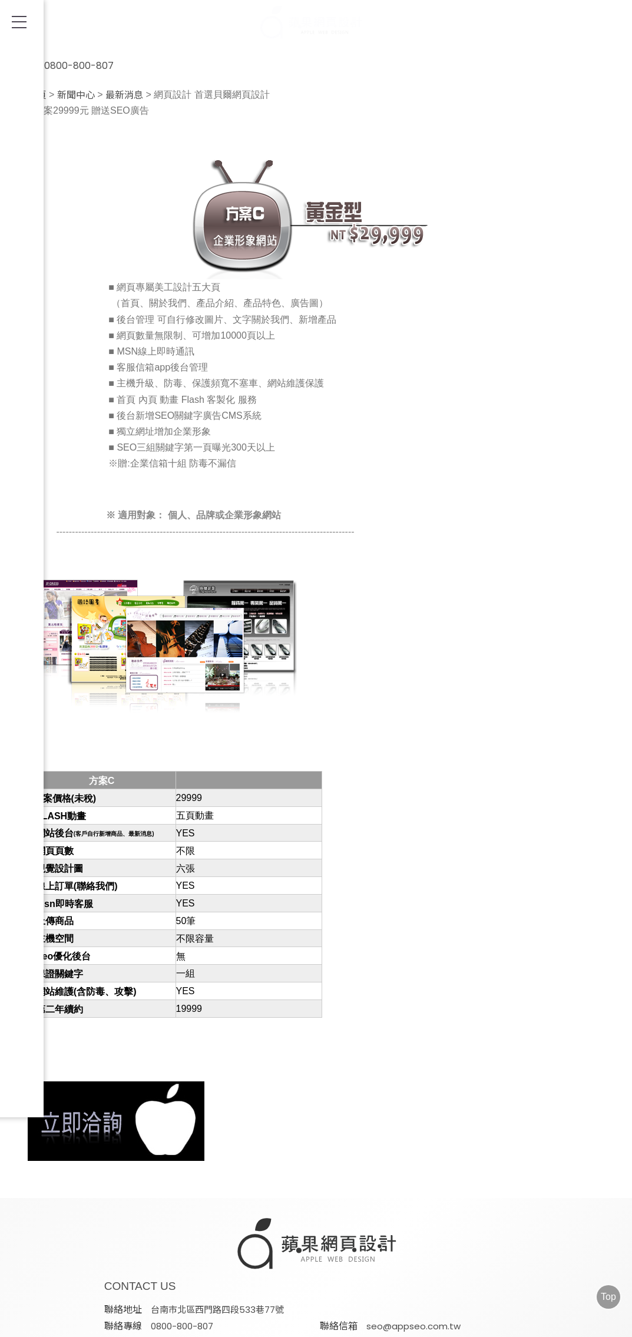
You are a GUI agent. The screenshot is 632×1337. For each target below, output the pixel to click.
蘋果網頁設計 (438, 1286)
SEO (172, 1324)
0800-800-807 (65, 59)
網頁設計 (115, 1324)
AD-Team (234, 1324)
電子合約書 (512, 1324)
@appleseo (476, 1258)
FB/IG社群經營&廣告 (414, 1324)
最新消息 (124, 95)
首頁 (37, 95)
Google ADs (313, 1324)
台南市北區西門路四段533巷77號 (326, 1242)
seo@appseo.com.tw (307, 1258)
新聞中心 (76, 95)
